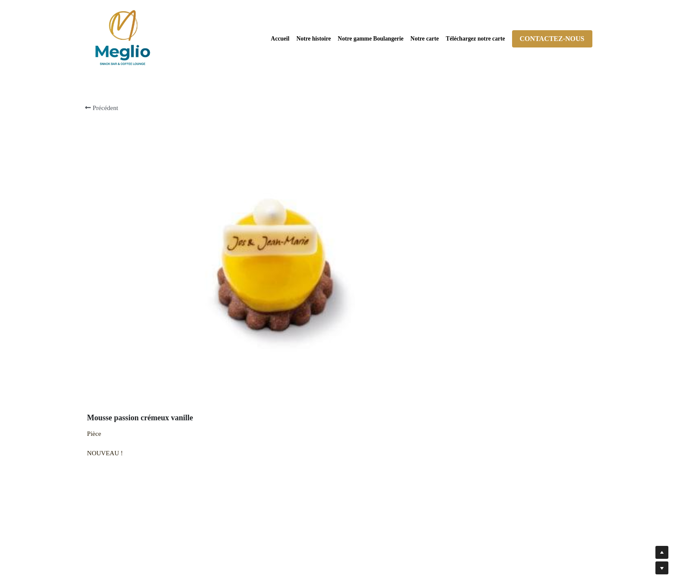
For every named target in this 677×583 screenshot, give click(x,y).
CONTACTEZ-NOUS (552, 38)
